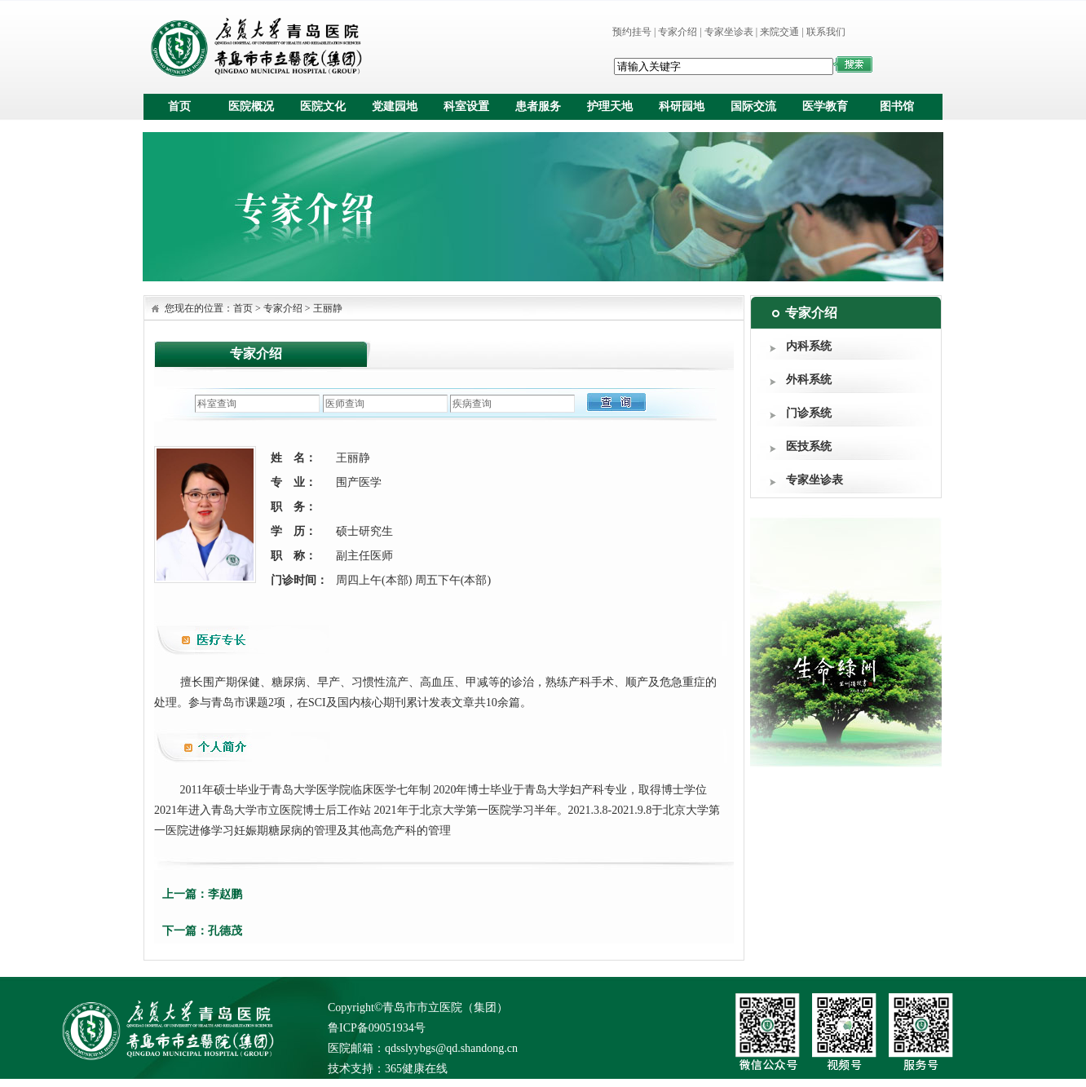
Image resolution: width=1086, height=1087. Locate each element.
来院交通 (779, 32)
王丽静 (327, 308)
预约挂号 (631, 32)
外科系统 (809, 379)
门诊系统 (809, 413)
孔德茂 (225, 931)
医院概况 (251, 106)
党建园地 (394, 106)
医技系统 (809, 446)
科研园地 (681, 106)
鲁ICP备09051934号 (377, 1028)
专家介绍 (677, 32)
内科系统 (809, 346)
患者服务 (538, 106)
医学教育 (825, 106)
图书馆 (897, 106)
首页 (179, 106)
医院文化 (323, 106)
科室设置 (466, 106)
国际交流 (753, 106)
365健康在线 (416, 1069)
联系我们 (825, 32)
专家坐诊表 (728, 32)
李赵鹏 (225, 894)
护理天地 (610, 106)
